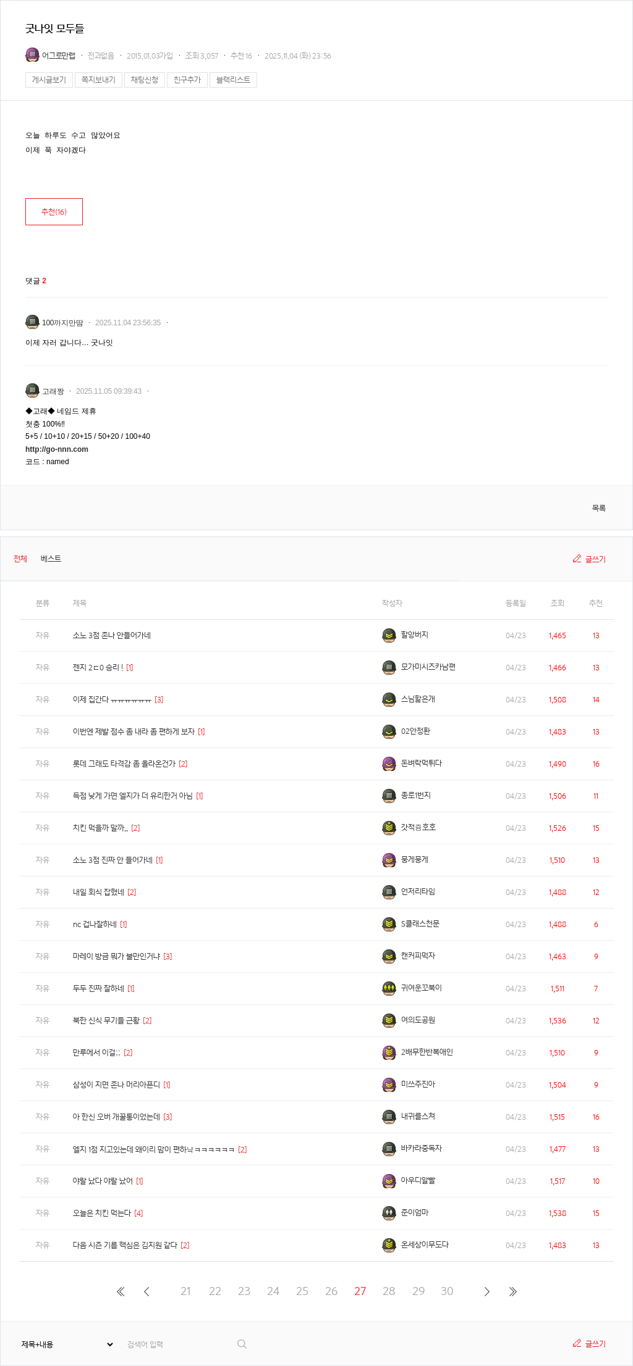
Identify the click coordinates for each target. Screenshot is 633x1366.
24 (273, 1291)
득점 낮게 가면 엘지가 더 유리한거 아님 (133, 796)
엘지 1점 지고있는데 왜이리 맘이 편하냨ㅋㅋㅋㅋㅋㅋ (154, 1149)
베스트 (51, 559)
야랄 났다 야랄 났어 (103, 1181)
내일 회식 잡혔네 (98, 892)
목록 (599, 508)
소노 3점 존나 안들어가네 (112, 635)
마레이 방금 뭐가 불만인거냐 (116, 956)
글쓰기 (595, 559)
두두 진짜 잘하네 (98, 988)
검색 (243, 1344)
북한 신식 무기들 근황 (106, 1020)
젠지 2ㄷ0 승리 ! (98, 667)
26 (331, 1291)
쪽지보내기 (99, 80)
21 (186, 1291)
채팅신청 (144, 80)
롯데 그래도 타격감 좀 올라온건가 (124, 763)
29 (418, 1291)
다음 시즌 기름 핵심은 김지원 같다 (125, 1245)
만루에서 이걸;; (97, 1052)
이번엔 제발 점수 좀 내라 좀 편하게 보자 (134, 731)
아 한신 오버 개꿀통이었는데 (116, 1117)
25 (302, 1291)
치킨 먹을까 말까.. (100, 828)
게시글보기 (49, 80)
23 (244, 1291)
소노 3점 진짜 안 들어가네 (113, 860)
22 (215, 1291)
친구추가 (187, 80)
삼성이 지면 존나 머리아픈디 (116, 1084)
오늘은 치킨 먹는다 (102, 1213)
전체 (20, 559)
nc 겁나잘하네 (95, 924)
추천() (54, 212)
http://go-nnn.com (56, 449)
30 (447, 1291)
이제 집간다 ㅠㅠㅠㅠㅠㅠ (112, 699)
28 (389, 1291)
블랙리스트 (233, 80)
